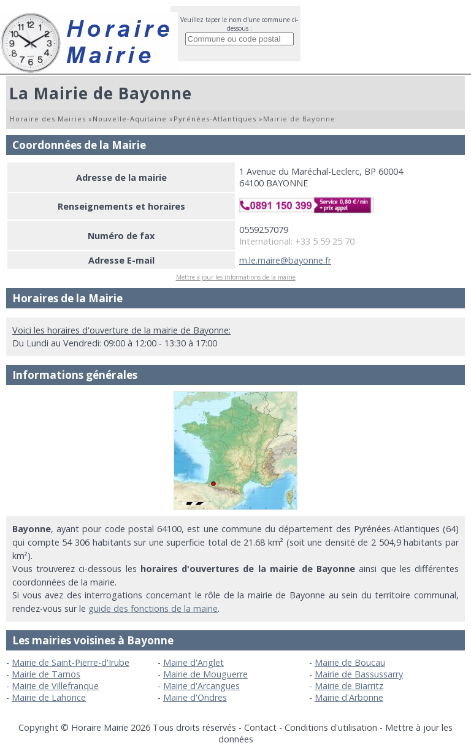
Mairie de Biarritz (349, 686)
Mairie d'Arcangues (201, 686)
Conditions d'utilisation (331, 727)
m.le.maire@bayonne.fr (285, 260)
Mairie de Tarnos (46, 674)
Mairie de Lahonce (49, 697)
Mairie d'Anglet (193, 662)
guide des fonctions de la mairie (153, 608)
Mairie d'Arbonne (349, 697)
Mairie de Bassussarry (359, 674)
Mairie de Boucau (350, 662)
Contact (260, 727)
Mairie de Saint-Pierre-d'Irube (70, 662)
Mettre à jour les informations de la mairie (236, 277)
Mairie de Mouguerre (205, 674)
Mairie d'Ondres (195, 697)
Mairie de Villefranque (55, 686)
